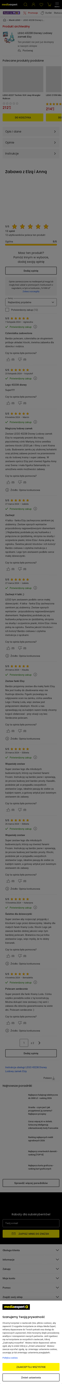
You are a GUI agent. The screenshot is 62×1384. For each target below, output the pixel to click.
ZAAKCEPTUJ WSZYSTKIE (31, 1367)
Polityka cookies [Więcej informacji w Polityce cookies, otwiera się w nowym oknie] (10, 1357)
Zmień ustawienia (31, 1377)
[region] (31, 1342)
